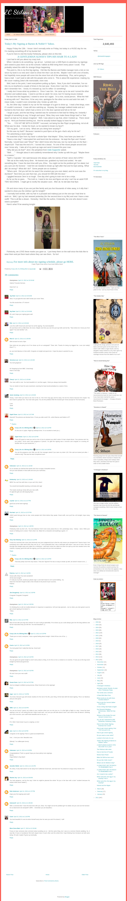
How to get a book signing (105, 734)
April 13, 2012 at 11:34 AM (25, 479)
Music (39, 34)
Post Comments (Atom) (51, 881)
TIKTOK (95, 165)
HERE (70, 261)
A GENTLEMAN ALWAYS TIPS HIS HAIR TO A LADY (47, 56)
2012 (97, 661)
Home (8, 34)
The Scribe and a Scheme (105, 694)
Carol (11, 816)
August (99, 674)
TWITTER (96, 163)
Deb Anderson (14, 791)
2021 (97, 637)
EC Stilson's (19, 12)
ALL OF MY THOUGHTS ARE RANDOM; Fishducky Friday (106, 722)
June (99, 680)
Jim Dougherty (14, 592)
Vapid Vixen (13, 414)
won (11, 731)
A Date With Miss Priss (104, 697)
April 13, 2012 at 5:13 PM (22, 645)
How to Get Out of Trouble (105, 754)
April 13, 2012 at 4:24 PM (43, 559)
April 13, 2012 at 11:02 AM (27, 360)
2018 (97, 645)
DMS (11, 707)
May (98, 682)
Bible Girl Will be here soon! (105, 759)
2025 (97, 626)
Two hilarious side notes (104, 751)
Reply (11, 290)
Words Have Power (103, 756)
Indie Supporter (54, 150)
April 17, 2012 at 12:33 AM (28, 828)
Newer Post (9, 874)
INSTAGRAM (97, 166)
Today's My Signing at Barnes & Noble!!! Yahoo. (106, 743)
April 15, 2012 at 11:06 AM (24, 803)
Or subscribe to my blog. (100, 170)
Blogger (67, 897)
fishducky (13, 479)
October (100, 669)
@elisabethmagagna (104, 56)
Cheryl (12, 379)
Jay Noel (12, 296)
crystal (12, 501)
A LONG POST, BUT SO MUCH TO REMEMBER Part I (106, 772)
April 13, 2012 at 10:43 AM (24, 296)
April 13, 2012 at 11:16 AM (24, 466)
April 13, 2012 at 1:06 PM (25, 526)
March (99, 790)
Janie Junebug (14, 395)
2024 (97, 629)
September (100, 672)
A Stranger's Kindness (103, 687)
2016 (97, 651)
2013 (97, 659)
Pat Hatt (12, 512)
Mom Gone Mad (15, 828)
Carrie (12, 645)
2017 (97, 648)
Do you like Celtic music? (104, 762)
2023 (97, 632)
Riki (11, 323)
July (98, 677)
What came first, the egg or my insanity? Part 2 (106, 779)
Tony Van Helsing (15, 540)
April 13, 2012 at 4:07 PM (20, 620)
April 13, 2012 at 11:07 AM (26, 414)
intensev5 (13, 803)
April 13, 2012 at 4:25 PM (38, 633)
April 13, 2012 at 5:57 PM (25, 682)
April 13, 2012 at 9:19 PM (24, 750)
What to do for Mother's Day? (106, 764)
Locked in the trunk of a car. (105, 740)
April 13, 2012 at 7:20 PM (21, 694)
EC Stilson (101, 69)
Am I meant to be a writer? (105, 776)
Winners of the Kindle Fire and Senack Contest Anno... (106, 718)
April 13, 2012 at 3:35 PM (25, 604)
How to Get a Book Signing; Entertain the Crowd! (105, 726)
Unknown (13, 466)
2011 (97, 799)
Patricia (12, 573)
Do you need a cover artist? (105, 737)
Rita (11, 620)
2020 (97, 640)
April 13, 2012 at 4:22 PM (43, 428)
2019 (97, 642)
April (98, 685)
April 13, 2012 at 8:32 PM (21, 707)
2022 (97, 634)
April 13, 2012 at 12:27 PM (23, 501)
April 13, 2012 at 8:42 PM (20, 731)
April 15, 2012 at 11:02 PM (22, 816)
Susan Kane (13, 682)
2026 (97, 624)
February (100, 793)
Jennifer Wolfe (14, 766)
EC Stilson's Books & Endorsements (24, 34)
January (100, 796)
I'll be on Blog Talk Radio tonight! (107, 708)
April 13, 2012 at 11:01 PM (28, 766)
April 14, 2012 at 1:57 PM (27, 791)
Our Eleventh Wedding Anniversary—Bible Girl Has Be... (106, 713)
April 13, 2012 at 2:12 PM (29, 540)
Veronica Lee (14, 360)
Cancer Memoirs (49, 34)
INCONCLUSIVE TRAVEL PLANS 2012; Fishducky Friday (107, 691)
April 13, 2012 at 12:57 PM (23, 512)
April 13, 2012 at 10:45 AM (21, 323)
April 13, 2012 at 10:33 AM (26, 280)
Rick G (12, 338)
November (100, 666)
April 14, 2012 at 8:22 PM (30, 436)
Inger (11, 694)
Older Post (85, 874)
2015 (97, 653)
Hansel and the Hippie (103, 787)
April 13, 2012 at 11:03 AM (22, 379)
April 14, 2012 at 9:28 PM (43, 449)
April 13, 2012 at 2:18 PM (22, 573)
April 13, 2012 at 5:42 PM (25, 657)
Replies (14, 424)
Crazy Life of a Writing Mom (24, 428)
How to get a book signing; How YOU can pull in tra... (106, 731)
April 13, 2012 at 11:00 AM (22, 338)
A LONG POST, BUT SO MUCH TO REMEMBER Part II (106, 768)
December (100, 664)
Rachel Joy (13, 777)
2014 (97, 656)
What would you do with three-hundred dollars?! (106, 700)
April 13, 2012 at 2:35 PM (27, 592)
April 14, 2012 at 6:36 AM (25, 777)
